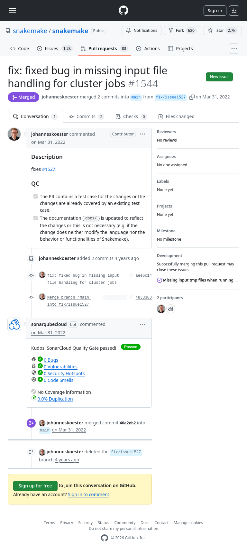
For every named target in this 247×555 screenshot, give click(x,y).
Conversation (35, 116)
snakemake (30, 30)
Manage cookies (188, 522)
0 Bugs (51, 360)
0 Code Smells (58, 380)
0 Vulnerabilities (61, 367)
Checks (131, 116)
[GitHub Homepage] (104, 538)
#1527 (48, 169)
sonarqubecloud (49, 324)
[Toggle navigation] (12, 10)
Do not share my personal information (123, 528)
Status (103, 522)
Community (124, 522)
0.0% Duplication (55, 399)
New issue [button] (219, 76)
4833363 (144, 297)
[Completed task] (35, 196)
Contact (162, 522)
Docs (145, 522)
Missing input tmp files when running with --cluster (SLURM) (198, 280)
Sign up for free (35, 486)
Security (85, 522)
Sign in (215, 10)
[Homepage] (123, 10)
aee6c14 (144, 275)
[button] (192, 96)
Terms (49, 522)
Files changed (176, 116)
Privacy (66, 522)
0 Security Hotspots (64, 373)
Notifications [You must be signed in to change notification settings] (141, 30)
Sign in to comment (88, 494)
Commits (87, 116)
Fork (182, 30)
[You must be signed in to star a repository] (223, 30)
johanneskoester (60, 97)
